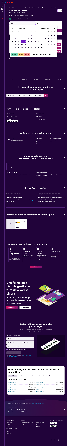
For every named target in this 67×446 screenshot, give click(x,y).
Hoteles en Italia (28, 7)
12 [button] (18, 41)
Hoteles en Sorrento (12, 386)
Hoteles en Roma (12, 382)
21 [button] (25, 44)
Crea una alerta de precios (56, 255)
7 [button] (35, 38)
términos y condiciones (27, 355)
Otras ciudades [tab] (12, 375)
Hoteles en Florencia (40, 384)
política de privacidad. (13, 356)
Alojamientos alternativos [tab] (24, 375)
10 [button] (12, 41)
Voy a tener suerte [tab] (36, 375)
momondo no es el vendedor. (36, 407)
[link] (36, 267)
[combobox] (21, 339)
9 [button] (31, 38)
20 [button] (22, 44)
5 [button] (51, 35)
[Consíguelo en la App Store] (53, 426)
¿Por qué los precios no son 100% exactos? (36, 412)
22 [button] (28, 44)
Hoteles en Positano (40, 387)
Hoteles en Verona (12, 387)
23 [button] (31, 44)
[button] (2, 2)
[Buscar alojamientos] (2, 8)
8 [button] (28, 38)
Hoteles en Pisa (11, 391)
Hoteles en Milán (39, 382)
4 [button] (15, 38)
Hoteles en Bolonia (40, 391)
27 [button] (22, 47)
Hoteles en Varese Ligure (45, 7)
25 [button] (15, 47)
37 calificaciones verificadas (24, 18)
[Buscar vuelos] (2, 6)
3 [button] (12, 38)
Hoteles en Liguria (35, 7)
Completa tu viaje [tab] (47, 375)
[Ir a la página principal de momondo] (9, 2)
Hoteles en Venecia (12, 384)
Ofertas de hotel (12, 7)
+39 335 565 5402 (13, 17)
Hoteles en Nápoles (40, 386)
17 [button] (12, 44)
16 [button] (31, 41)
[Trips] (2, 15)
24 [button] (12, 47)
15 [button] (28, 41)
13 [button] (21, 41)
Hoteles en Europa (20, 7)
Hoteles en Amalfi (12, 389)
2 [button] (31, 35)
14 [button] (25, 41)
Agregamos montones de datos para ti (36, 409)
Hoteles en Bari (39, 389)
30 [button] (31, 47)
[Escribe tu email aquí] (21, 346)
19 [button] (18, 44)
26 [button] (18, 47)
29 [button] (28, 47)
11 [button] (15, 41)
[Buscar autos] (2, 11)
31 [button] (12, 50)
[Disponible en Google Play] (53, 423)
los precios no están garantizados (38, 403)
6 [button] (54, 35)
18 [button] (15, 44)
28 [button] (25, 47)
